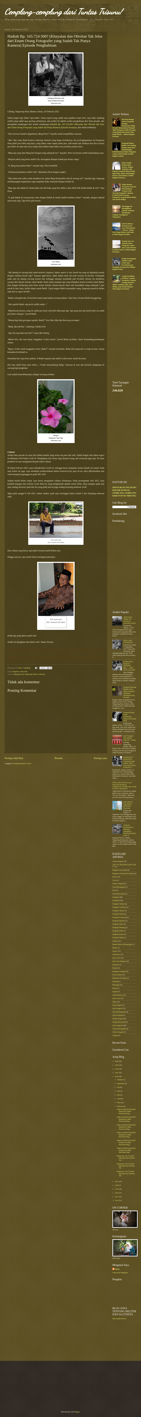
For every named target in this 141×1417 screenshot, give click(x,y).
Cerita (114, 880)
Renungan (115, 985)
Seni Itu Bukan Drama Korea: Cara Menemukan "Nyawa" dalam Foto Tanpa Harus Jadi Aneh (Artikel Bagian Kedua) (123, 229)
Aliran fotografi (117, 861)
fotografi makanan (118, 921)
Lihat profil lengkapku (120, 1273)
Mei (118, 1095)
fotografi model (117, 931)
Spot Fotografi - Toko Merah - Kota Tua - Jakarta (129, 738)
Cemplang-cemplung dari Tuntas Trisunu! (63, 11)
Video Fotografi (117, 1032)
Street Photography (119, 1012)
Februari (120, 1106)
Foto (114, 890)
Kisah (114, 968)
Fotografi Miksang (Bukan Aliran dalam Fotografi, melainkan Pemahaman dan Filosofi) (129, 692)
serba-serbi (23, 671)
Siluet (114, 1002)
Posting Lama (100, 758)
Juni (118, 1091)
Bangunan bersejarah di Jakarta (123, 873)
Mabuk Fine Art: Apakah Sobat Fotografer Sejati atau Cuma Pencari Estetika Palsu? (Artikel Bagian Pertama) (124, 246)
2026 (117, 1061)
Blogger (77, 1412)
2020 (117, 1185)
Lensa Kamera (117, 975)
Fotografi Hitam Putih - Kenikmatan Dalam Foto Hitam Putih (129, 717)
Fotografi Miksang (118, 927)
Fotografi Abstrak (118, 904)
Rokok (114, 988)
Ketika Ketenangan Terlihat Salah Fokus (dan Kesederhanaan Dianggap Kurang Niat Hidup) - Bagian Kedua (124, 264)
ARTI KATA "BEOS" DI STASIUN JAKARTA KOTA (129, 620)
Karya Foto (116, 958)
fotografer (15, 671)
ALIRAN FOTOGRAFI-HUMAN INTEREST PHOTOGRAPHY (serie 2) (129, 830)
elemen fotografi (118, 884)
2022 (117, 1076)
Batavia (115, 877)
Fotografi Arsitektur (119, 907)
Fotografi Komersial (119, 917)
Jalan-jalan (116, 954)
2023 (117, 1073)
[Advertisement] (125, 68)
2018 (117, 1193)
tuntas (117, 1269)
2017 (117, 1197)
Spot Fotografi (117, 1008)
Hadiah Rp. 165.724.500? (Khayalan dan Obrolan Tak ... (126, 1158)
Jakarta (114, 951)
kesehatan (115, 965)
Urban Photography (119, 1029)
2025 (117, 1065)
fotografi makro (117, 924)
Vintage (115, 1035)
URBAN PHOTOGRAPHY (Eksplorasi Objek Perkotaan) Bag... (126, 1111)
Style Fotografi (117, 1015)
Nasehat (115, 981)
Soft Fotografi (117, 1005)
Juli (118, 1087)
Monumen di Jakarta (119, 978)
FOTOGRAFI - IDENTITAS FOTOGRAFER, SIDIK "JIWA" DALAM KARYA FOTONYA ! (129, 762)
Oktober (120, 1080)
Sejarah (115, 992)
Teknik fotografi (118, 1019)
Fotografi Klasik (118, 914)
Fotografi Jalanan (118, 911)
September (121, 1083)
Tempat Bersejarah (118, 1022)
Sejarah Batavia (117, 995)
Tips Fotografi (117, 1025)
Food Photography (118, 887)
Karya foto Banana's (119, 961)
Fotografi (115, 900)
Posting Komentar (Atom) (22, 763)
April (119, 1099)
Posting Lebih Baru (14, 758)
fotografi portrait (118, 934)
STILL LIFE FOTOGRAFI (128, 641)
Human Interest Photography (122, 944)
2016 (117, 1200)
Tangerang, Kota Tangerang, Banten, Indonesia (29, 674)
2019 (117, 1189)
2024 (117, 1069)
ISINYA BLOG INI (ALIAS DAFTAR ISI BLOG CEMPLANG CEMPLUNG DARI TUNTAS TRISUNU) (124, 786)
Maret (119, 1102)
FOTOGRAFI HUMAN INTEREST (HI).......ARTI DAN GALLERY (129, 666)
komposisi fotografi (119, 971)
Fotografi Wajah (117, 938)
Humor (114, 948)
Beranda (59, 758)
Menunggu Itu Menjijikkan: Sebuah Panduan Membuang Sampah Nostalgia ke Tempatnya (123, 211)
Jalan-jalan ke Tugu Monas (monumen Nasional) (128, 805)
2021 (117, 1181)
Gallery (115, 941)
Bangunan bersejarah (119, 870)
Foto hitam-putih (118, 894)
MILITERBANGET (119, 1319)
